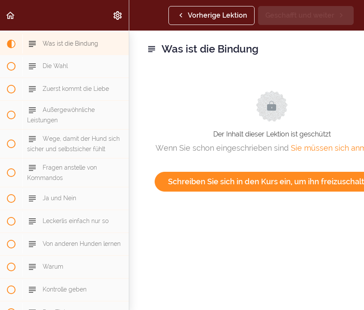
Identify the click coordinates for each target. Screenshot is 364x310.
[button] (11, 15)
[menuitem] (118, 15)
